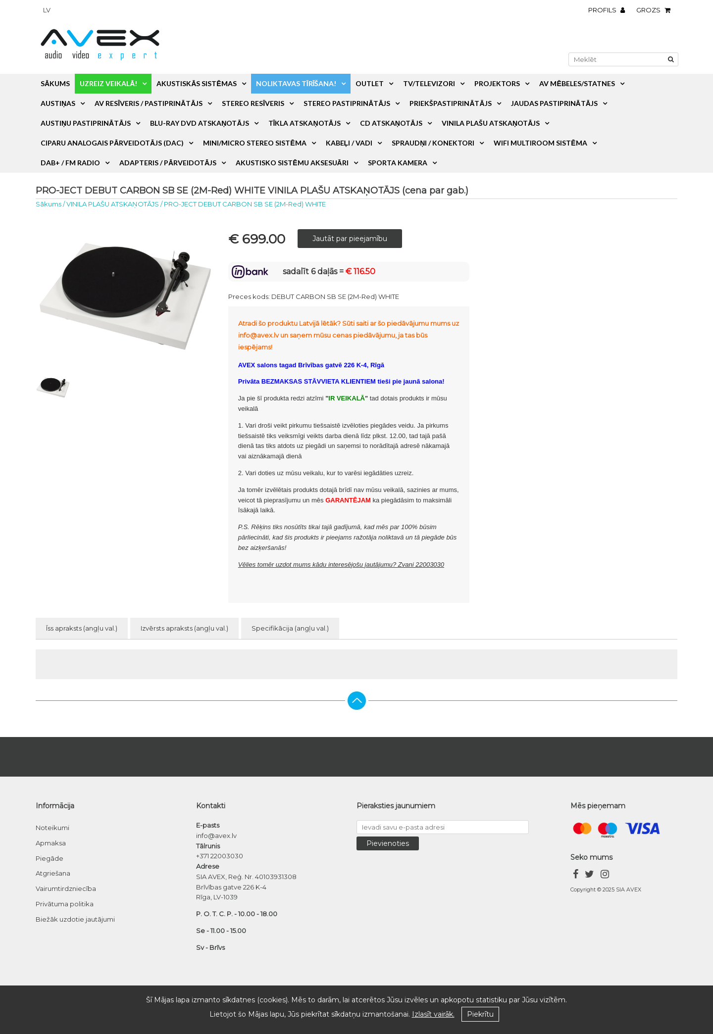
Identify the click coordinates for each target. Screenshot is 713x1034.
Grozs (655, 10)
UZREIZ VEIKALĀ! (108, 83)
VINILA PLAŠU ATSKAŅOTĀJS (491, 123)
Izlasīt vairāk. (433, 1014)
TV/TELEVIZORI (429, 83)
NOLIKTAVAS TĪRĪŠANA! (296, 83)
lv (47, 10)
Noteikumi (52, 828)
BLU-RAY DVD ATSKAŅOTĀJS (199, 123)
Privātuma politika (65, 904)
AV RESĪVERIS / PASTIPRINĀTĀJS (149, 103)
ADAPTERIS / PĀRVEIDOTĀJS (167, 162)
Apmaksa (51, 843)
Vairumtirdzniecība (66, 888)
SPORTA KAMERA (397, 162)
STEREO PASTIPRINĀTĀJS (347, 103)
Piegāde (49, 858)
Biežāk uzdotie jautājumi (75, 919)
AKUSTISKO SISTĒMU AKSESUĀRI (292, 162)
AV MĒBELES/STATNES (576, 83)
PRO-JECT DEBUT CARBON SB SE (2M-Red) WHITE (245, 204)
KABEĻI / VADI (349, 143)
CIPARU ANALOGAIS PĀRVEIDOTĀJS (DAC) (112, 143)
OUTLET (370, 83)
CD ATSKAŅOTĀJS (391, 123)
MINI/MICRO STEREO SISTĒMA (254, 143)
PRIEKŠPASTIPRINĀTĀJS (450, 103)
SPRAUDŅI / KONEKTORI (433, 143)
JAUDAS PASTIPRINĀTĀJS (554, 103)
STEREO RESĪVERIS (253, 103)
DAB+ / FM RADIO (70, 162)
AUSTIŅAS (58, 103)
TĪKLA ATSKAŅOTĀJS (304, 123)
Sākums (55, 83)
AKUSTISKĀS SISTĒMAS (196, 83)
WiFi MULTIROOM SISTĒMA (540, 143)
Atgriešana (53, 873)
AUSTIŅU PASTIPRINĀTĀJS (86, 123)
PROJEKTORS (497, 83)
